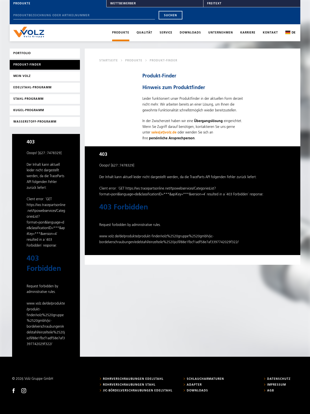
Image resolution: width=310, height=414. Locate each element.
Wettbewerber (123, 3)
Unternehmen (220, 32)
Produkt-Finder (27, 64)
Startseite (108, 60)
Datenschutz (279, 379)
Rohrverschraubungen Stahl (129, 384)
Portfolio (22, 53)
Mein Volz (22, 76)
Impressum (276, 384)
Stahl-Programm (28, 99)
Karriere (248, 32)
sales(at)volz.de (164, 132)
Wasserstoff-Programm (34, 121)
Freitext (214, 3)
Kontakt (270, 32)
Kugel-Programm (28, 110)
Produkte (22, 3)
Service (166, 32)
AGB (270, 390)
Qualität (144, 32)
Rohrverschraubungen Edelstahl (133, 379)
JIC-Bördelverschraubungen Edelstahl (137, 390)
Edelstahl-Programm (32, 87)
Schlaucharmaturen (205, 379)
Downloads (190, 32)
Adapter (194, 384)
